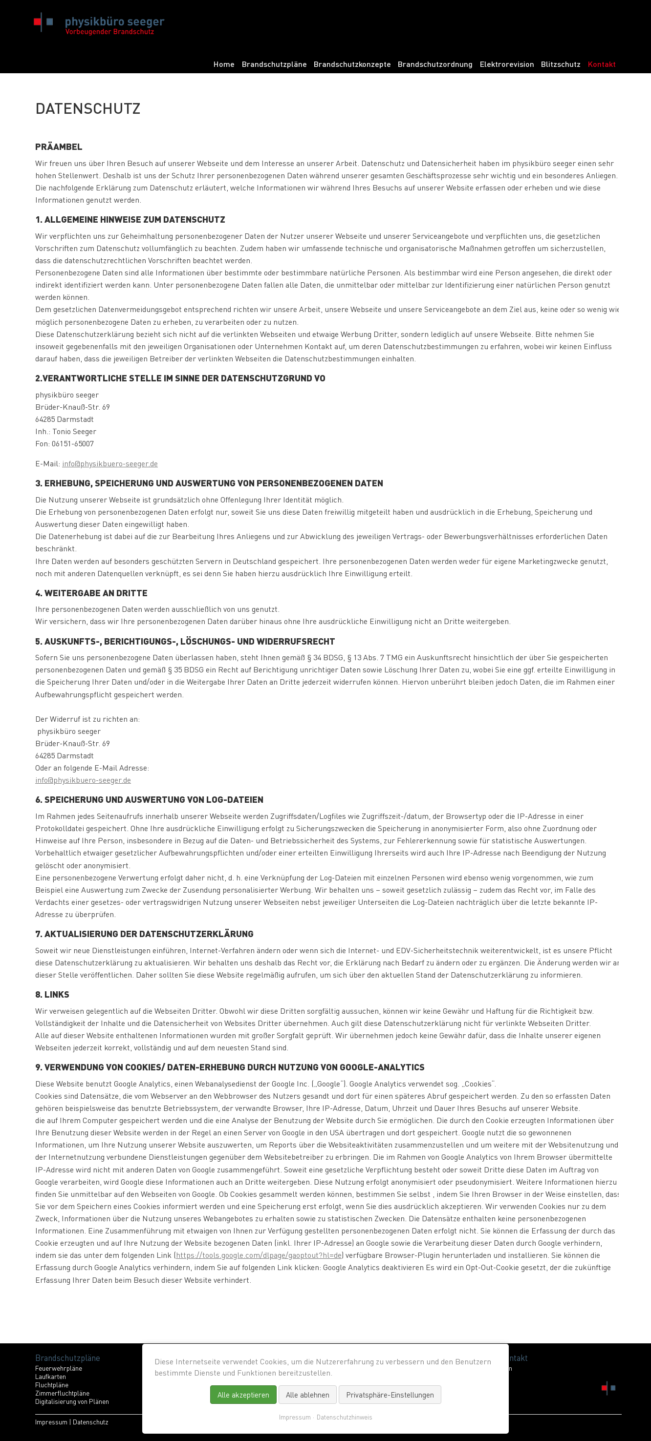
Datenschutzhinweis (344, 1417)
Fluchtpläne (51, 1384)
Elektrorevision (507, 64)
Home (224, 64)
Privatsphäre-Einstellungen (390, 1394)
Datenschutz (90, 1422)
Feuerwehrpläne (58, 1368)
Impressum (51, 1422)
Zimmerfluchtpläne (62, 1393)
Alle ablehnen (307, 1394)
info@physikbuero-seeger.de (110, 463)
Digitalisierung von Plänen (72, 1401)
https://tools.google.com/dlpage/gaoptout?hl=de (259, 1255)
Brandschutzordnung (435, 64)
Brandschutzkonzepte (352, 64)
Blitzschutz (561, 64)
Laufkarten (50, 1376)
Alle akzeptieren (243, 1394)
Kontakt (602, 64)
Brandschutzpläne (274, 64)
